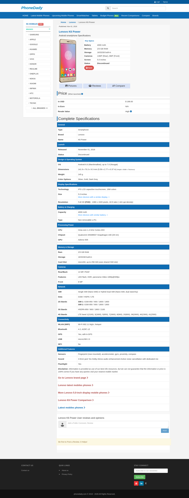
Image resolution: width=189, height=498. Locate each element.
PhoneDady (32, 8)
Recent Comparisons (130, 15)
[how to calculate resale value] (131, 111)
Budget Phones (109, 15)
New (116, 15)
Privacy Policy (67, 474)
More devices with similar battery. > (93, 214)
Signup (165, 2)
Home (63, 22)
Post (165, 430)
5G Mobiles (32, 24)
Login (157, 2)
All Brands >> (40, 108)
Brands (155, 15)
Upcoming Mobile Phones (63, 15)
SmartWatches (83, 15)
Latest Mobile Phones (40, 15)
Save (89, 68)
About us (65, 470)
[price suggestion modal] (82, 94)
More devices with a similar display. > (94, 197)
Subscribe (140, 476)
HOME (25, 15)
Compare (146, 15)
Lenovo (72, 22)
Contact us (25, 470)
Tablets (95, 15)
